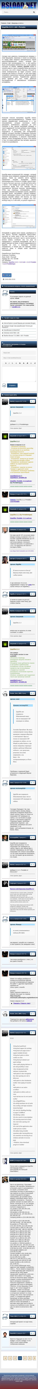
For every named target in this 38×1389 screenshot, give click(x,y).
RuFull (12, 401)
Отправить (12, 385)
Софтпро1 (13, 883)
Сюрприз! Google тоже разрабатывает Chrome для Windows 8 (17, 326)
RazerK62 (13, 1333)
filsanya (12, 494)
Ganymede (13, 436)
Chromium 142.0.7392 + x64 (11, 333)
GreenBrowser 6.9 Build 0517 (12, 330)
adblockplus (30, 1019)
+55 (7, 275)
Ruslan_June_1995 (15, 693)
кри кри (12, 558)
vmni (11, 782)
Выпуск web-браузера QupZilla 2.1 (22, 889)
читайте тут (16, 307)
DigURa (12, 594)
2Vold (11, 1179)
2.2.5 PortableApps (9, 264)
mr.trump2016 (14, 837)
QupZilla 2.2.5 (13, 262)
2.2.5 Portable (31, 262)
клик (30, 584)
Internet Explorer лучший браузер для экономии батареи (19, 323)
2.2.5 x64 (22, 262)
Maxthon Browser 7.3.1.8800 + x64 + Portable (16, 335)
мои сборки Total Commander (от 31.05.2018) (22, 551)
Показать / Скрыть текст (21, 1003)
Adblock (29, 1021)
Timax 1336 (13, 1316)
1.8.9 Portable (14, 501)
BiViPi (12, 1160)
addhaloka (13, 529)
